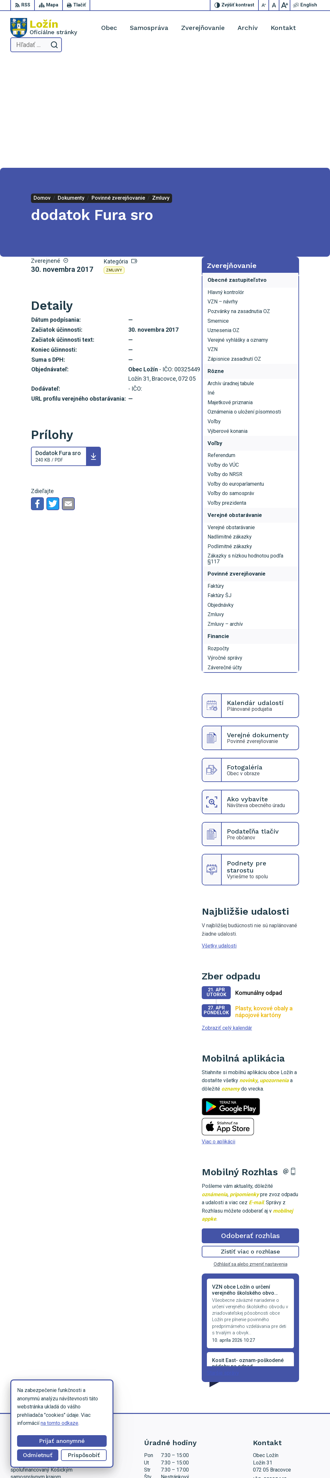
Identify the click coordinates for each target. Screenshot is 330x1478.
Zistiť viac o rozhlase (250, 1143)
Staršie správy (223, 1265)
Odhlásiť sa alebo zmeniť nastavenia (250, 1156)
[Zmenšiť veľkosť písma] (264, 5)
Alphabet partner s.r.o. (129, 1461)
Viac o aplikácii (218, 1034)
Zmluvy (114, 162)
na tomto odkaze (59, 1423)
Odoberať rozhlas (250, 1128)
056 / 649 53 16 (271, 1398)
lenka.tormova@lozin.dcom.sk (286, 1406)
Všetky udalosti (219, 838)
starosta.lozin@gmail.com (282, 1413)
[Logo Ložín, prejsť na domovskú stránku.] (43, 27)
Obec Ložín (209, 1461)
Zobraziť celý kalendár (227, 920)
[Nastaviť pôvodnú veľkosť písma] (274, 5)
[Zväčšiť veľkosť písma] (284, 5)
